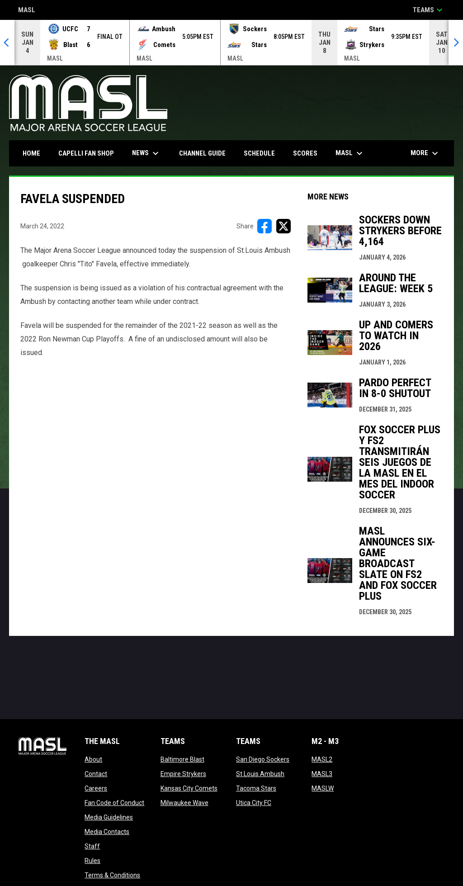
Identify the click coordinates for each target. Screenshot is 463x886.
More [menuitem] (425, 153)
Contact (96, 773)
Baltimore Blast (182, 759)
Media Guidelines (109, 817)
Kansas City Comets (189, 788)
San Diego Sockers (262, 759)
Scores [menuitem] (305, 153)
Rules (92, 860)
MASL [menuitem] (350, 153)
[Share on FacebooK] (264, 226)
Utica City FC (253, 802)
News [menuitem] (146, 153)
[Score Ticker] (231, 42)
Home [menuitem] (31, 153)
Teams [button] (429, 10)
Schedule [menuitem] (259, 153)
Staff (92, 846)
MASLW (323, 788)
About (93, 759)
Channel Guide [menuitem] (202, 153)
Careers (96, 788)
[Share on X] (283, 226)
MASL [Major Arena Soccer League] (26, 10)
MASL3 (322, 773)
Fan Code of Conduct (114, 802)
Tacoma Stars (256, 788)
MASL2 (322, 759)
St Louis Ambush (260, 773)
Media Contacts (107, 831)
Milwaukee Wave (184, 802)
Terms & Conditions (112, 875)
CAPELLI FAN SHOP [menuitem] (89, 153)
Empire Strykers (183, 773)
